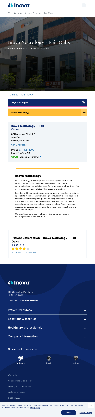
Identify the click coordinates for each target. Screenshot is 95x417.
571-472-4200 (27, 149)
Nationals (20, 359)
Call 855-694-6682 (28, 300)
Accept (68, 414)
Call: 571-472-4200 (21, 94)
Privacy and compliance (19, 386)
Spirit (49, 359)
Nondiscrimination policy (20, 381)
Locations (19, 13)
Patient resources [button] (20, 310)
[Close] (91, 406)
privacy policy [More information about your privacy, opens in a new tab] (35, 409)
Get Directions (19, 145)
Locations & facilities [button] (22, 318)
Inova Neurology (20, 112)
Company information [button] (23, 336)
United (76, 359)
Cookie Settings (86, 414)
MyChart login (20, 102)
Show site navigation (84, 5)
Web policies (14, 375)
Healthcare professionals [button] (25, 327)
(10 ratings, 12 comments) (24, 252)
